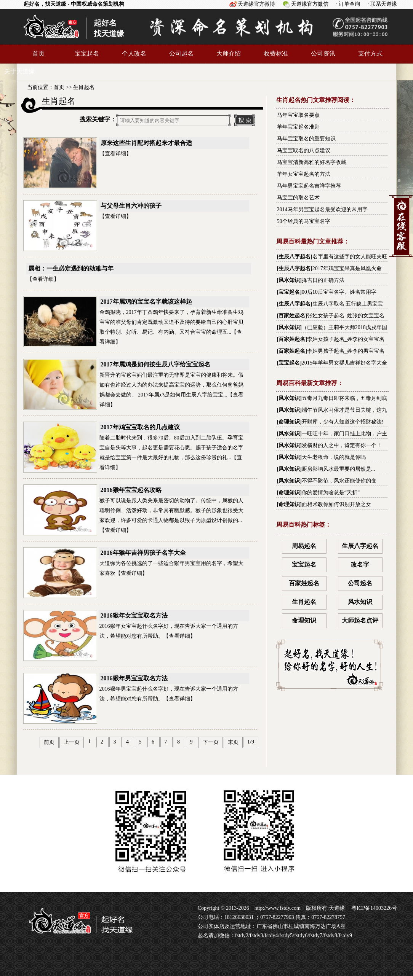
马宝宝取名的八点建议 (303, 150)
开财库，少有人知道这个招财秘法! (343, 422)
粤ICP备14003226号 (373, 908)
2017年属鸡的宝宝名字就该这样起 (146, 301)
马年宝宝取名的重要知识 (306, 139)
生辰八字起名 (295, 257)
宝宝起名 (87, 53)
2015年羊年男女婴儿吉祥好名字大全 (344, 363)
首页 (38, 53)
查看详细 (115, 153)
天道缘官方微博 (256, 4)
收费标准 (276, 53)
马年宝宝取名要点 (298, 115)
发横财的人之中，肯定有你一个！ (342, 445)
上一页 (72, 742)
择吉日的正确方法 (323, 280)
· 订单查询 (348, 4)
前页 (49, 742)
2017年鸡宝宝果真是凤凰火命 (347, 268)
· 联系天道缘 (382, 4)
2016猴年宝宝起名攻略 (131, 490)
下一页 (211, 742)
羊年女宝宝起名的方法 (303, 174)
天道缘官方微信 (309, 4)
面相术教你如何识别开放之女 (336, 504)
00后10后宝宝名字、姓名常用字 (339, 292)
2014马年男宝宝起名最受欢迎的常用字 (322, 209)
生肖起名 (83, 87)
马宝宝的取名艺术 (298, 198)
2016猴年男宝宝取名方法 (134, 678)
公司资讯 (323, 53)
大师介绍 (228, 53)
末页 (233, 742)
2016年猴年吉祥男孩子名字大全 (143, 552)
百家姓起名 (292, 315)
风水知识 (289, 280)
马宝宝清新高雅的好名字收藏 (311, 162)
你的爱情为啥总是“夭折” (331, 492)
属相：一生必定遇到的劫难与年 (71, 268)
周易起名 (304, 546)
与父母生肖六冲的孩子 (131, 205)
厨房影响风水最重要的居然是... (338, 469)
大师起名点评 (360, 620)
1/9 (250, 742)
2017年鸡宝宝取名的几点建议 (140, 427)
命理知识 (289, 422)
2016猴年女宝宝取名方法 (134, 615)
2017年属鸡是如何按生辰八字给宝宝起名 (155, 364)
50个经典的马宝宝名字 (303, 221)
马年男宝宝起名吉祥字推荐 (309, 186)
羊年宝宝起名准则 (298, 127)
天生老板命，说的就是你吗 (334, 457)
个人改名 (134, 53)
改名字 (360, 564)
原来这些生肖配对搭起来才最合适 (146, 143)
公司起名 (181, 53)
